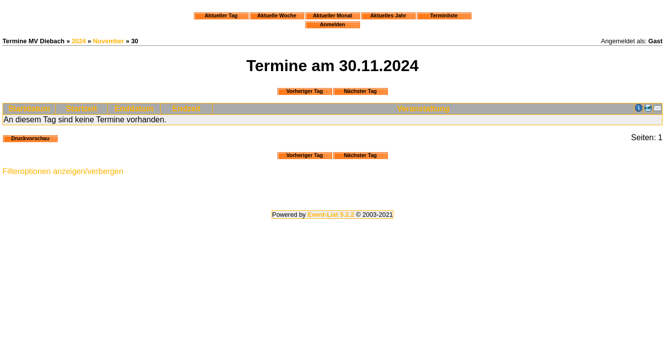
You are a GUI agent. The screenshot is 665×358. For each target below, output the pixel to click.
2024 (79, 41)
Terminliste (444, 15)
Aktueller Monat (332, 15)
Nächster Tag (360, 91)
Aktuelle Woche (276, 15)
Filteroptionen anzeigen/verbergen (62, 171)
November (108, 41)
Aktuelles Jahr (388, 15)
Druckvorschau (30, 138)
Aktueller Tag (220, 15)
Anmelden (332, 24)
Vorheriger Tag (304, 91)
